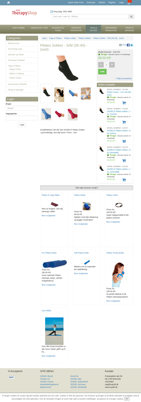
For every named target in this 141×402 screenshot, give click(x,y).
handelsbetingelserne (49, 384)
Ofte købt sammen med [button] (86, 188)
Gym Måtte (46, 310)
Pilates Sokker (84, 38)
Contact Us (45, 379)
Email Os (74, 376)
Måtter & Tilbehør (16, 73)
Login (121, 2)
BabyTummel (13, 43)
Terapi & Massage (15, 90)
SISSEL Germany (78, 384)
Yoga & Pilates (14, 66)
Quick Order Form (76, 2)
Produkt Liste (76, 390)
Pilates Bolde (79, 195)
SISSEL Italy (75, 379)
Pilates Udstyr (15, 78)
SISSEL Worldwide (78, 387)
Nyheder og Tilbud (16, 54)
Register (112, 2)
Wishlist (102, 2)
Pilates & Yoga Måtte (50, 195)
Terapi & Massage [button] (129, 29)
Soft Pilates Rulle (81, 253)
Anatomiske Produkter (17, 84)
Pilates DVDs (15, 69)
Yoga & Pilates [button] (93, 29)
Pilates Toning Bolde (115, 253)
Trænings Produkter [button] (76, 29)
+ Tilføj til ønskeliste (123, 78)
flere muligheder (48, 215)
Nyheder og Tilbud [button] (58, 29)
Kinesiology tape (15, 49)
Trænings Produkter (16, 60)
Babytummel (45, 387)
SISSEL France (46, 382)
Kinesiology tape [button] (39, 28)
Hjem (44, 38)
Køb (102, 72)
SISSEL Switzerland (79, 382)
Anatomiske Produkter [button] (111, 29)
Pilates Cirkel (112, 195)
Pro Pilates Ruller (49, 253)
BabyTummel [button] (19, 28)
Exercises (91, 2)
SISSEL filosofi (46, 376)
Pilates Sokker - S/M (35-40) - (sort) (108, 38)
